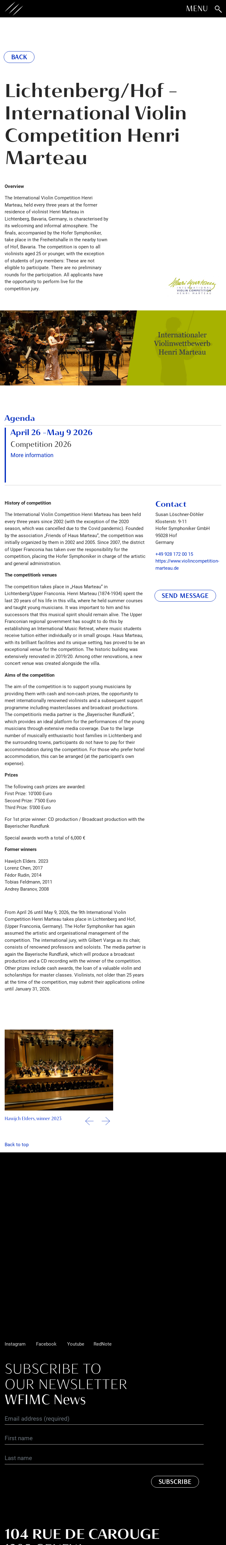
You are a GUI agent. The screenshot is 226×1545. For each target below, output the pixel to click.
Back (19, 57)
